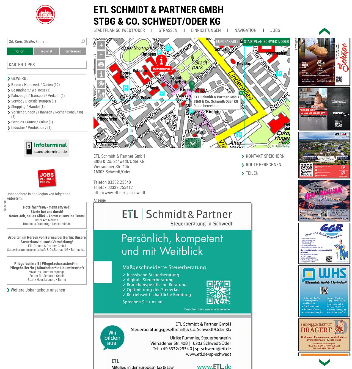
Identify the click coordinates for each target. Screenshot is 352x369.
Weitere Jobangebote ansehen (38, 290)
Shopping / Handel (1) (28, 106)
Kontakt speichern (265, 156)
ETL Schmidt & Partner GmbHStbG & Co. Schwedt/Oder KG (159, 15)
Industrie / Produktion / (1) (31, 127)
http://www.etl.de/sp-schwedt (119, 192)
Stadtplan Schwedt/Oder (119, 30)
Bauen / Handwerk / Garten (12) (35, 84)
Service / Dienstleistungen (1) (33, 101)
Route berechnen (206, 106)
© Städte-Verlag (281, 146)
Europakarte (227, 41)
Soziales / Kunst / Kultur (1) (32, 122)
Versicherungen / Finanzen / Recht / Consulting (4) (47, 114)
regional (46, 51)
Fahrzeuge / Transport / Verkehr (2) (38, 95)
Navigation (246, 30)
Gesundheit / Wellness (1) (30, 90)
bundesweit (73, 51)
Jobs (275, 30)
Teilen (252, 173)
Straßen (168, 30)
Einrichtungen (206, 30)
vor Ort (19, 51)
